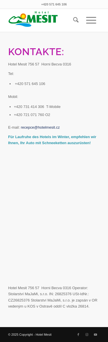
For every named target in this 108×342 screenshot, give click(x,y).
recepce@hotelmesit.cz (40, 127)
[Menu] (91, 20)
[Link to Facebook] (78, 334)
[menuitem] (75, 20)
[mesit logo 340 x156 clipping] (45, 20)
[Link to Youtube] (95, 334)
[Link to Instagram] (87, 334)
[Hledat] (75, 20)
